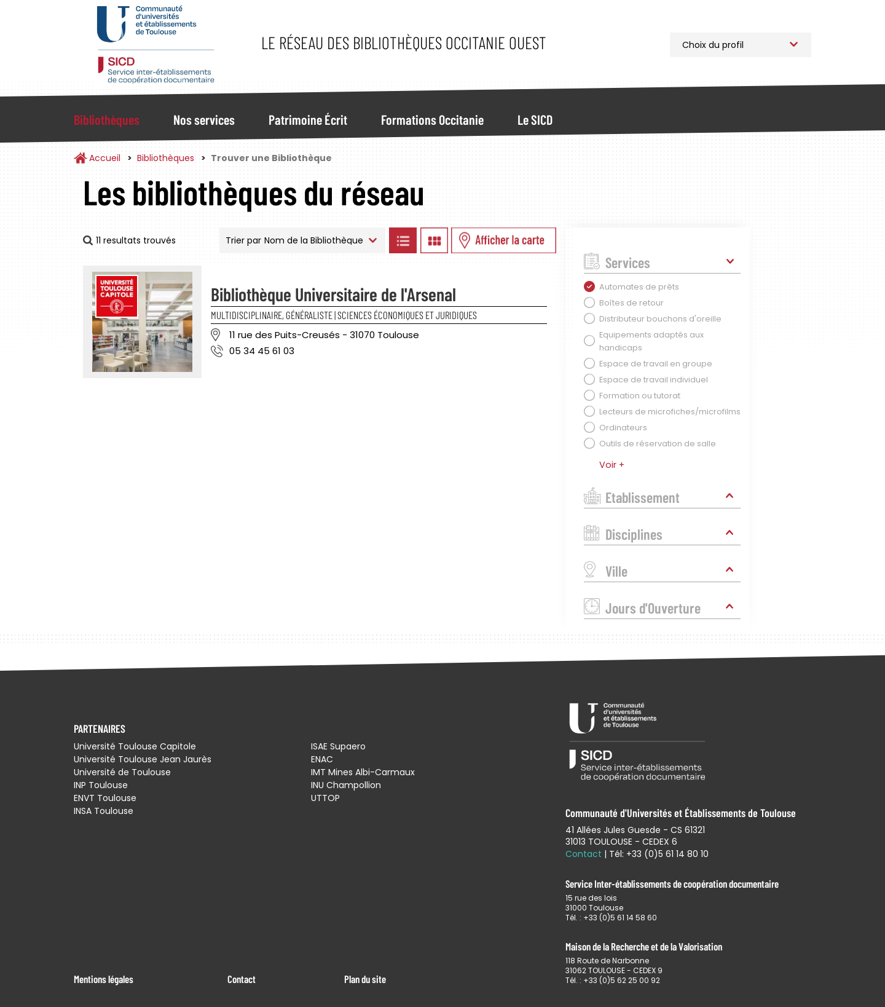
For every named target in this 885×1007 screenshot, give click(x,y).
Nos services (204, 119)
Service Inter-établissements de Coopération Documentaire (155, 44)
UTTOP (325, 798)
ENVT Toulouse (105, 798)
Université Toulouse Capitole (135, 746)
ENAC (322, 759)
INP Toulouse (101, 785)
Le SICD (535, 119)
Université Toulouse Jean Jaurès (142, 759)
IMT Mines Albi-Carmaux (363, 772)
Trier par (243, 240)
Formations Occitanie (432, 119)
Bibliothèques (107, 119)
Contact (241, 979)
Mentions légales (103, 979)
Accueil (104, 158)
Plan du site (365, 979)
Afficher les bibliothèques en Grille (434, 240)
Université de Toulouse (122, 772)
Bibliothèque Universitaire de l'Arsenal (333, 294)
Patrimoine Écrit (308, 119)
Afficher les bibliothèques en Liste (402, 240)
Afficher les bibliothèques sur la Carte (503, 240)
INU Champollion (346, 785)
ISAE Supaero (338, 746)
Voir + (611, 465)
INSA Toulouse (103, 811)
